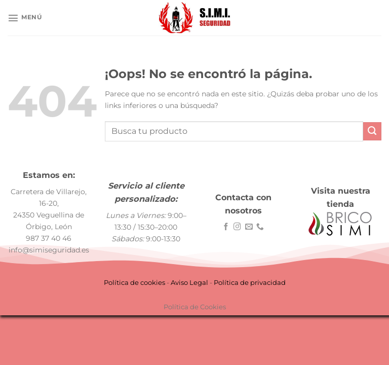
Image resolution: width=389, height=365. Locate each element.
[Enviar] (372, 131)
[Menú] (25, 17)
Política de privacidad (250, 282)
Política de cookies (134, 282)
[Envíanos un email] (249, 227)
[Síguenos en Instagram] (237, 227)
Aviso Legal (189, 282)
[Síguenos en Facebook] (226, 227)
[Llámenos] (260, 227)
